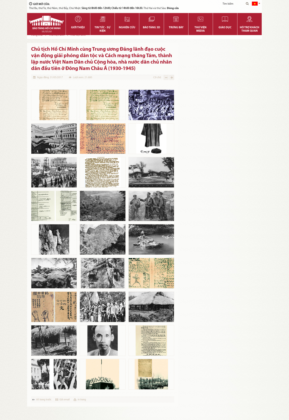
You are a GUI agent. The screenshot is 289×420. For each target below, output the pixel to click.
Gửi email (64, 399)
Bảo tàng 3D (151, 27)
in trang (82, 399)
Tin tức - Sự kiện (102, 29)
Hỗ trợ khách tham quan (249, 29)
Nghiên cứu (127, 27)
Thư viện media (200, 29)
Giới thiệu (78, 27)
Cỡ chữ (157, 77)
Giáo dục (225, 27)
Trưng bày (176, 27)
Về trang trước (43, 399)
